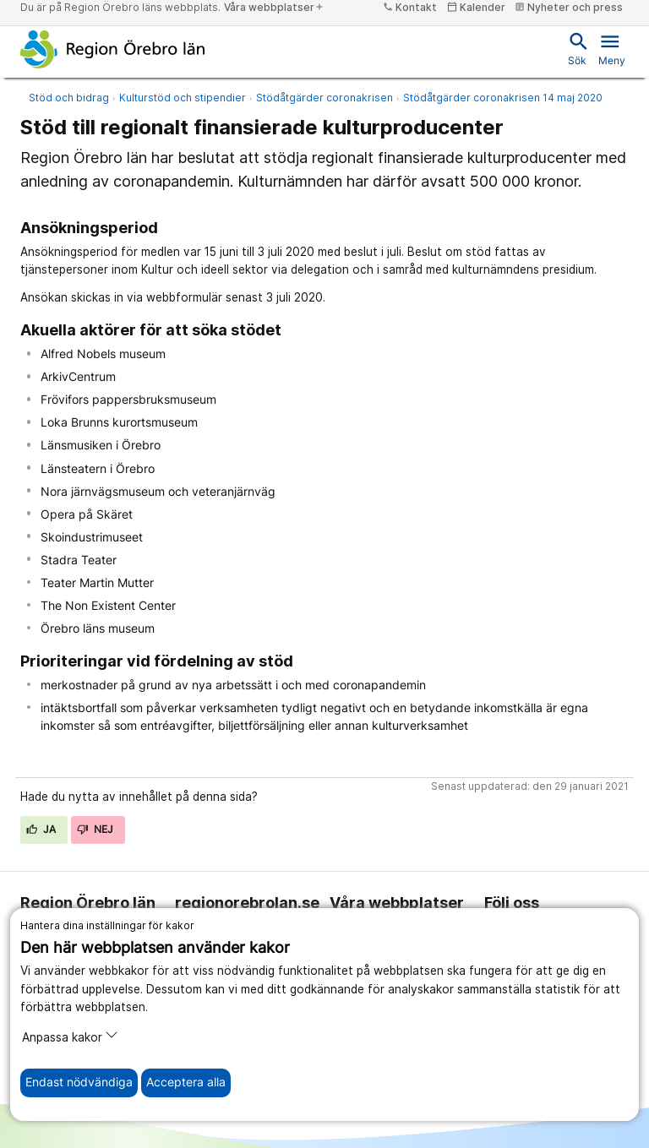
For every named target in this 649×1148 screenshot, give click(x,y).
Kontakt (410, 7)
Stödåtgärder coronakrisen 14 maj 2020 (503, 97)
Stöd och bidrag (69, 97)
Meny (611, 48)
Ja (41, 829)
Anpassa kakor (70, 1036)
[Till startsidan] (113, 49)
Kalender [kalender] (476, 7)
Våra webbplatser (274, 7)
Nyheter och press (569, 7)
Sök (577, 48)
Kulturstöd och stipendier (182, 97)
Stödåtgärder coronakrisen (324, 97)
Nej (95, 829)
